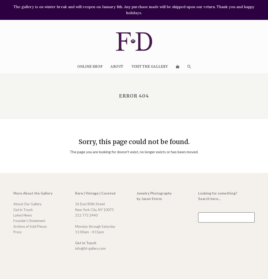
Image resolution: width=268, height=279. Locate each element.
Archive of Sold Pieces (30, 226)
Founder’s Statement (29, 221)
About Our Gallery (27, 204)
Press (17, 232)
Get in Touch (23, 210)
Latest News (22, 215)
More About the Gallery (33, 193)
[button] (177, 66)
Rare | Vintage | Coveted (95, 193)
